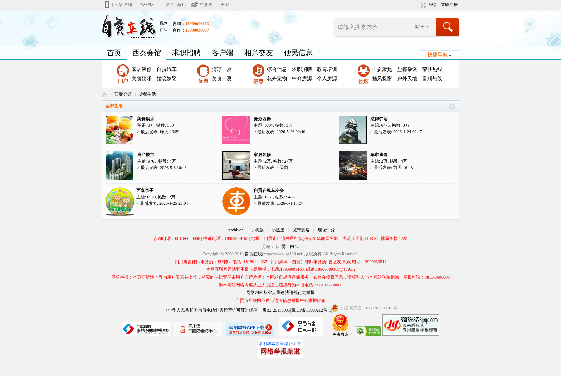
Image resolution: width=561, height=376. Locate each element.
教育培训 (327, 69)
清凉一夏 (222, 69)
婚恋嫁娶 (167, 78)
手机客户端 (121, 4)
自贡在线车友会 (269, 190)
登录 (433, 4)
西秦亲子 (144, 190)
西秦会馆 (146, 53)
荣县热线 (432, 69)
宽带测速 (301, 229)
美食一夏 (222, 78)
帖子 (420, 27)
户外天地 (407, 78)
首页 (114, 53)
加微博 (205, 4)
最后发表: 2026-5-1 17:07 (280, 203)
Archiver (235, 229)
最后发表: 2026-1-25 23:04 (164, 203)
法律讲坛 (378, 118)
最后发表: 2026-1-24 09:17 (398, 131)
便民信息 (298, 53)
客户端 (222, 53)
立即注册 (449, 4)
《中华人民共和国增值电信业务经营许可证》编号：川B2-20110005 (227, 310)
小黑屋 (278, 229)
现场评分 (326, 229)
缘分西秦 (262, 118)
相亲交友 (258, 53)
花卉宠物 (277, 78)
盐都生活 (114, 106)
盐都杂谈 (407, 69)
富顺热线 (432, 78)
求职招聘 (186, 53)
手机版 (257, 229)
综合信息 (277, 69)
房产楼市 (145, 154)
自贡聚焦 (382, 69)
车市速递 (378, 154)
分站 (225, 4)
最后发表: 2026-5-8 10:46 (164, 167)
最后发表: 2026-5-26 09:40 (281, 131)
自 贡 (281, 246)
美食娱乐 (142, 78)
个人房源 (327, 78)
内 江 (294, 246)
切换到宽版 (422, 5)
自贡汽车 (167, 69)
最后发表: (160, 131)
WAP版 (147, 4)
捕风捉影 (382, 78)
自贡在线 (104, 94)
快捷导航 (438, 54)
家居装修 (142, 69)
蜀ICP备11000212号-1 (311, 310)
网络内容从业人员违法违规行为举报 (280, 292)
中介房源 (302, 78)
